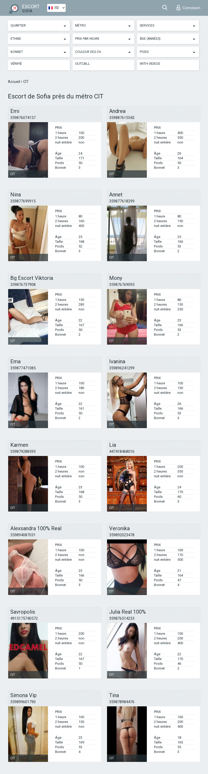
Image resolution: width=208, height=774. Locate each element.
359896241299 (121, 368)
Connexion (188, 8)
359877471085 (23, 368)
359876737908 (23, 284)
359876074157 (23, 117)
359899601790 (23, 701)
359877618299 (121, 201)
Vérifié (16, 64)
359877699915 (23, 201)
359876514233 (121, 618)
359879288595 (23, 451)
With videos (150, 64)
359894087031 (23, 535)
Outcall (82, 64)
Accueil (14, 82)
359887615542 (121, 117)
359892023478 (121, 535)
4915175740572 (24, 618)
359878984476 (121, 701)
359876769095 (121, 284)
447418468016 (121, 451)
